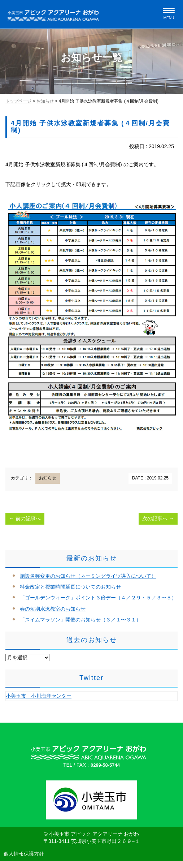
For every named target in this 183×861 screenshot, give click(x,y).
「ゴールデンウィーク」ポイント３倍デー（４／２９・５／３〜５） (98, 597)
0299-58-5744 (105, 765)
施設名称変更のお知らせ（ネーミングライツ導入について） (88, 576)
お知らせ (45, 101)
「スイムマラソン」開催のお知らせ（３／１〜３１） (80, 620)
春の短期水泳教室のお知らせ (53, 609)
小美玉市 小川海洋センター (38, 696)
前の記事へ (25, 518)
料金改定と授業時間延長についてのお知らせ (70, 587)
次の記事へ (158, 518)
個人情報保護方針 (24, 854)
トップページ (18, 101)
